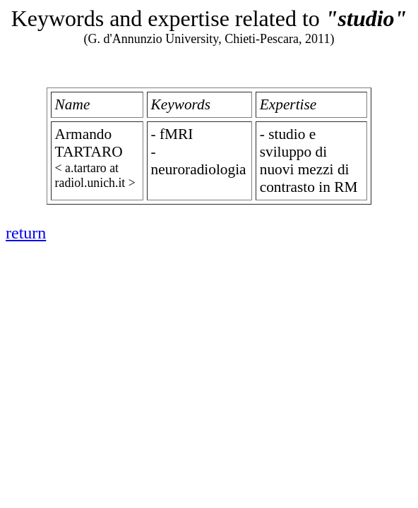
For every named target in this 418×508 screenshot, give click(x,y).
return (26, 233)
